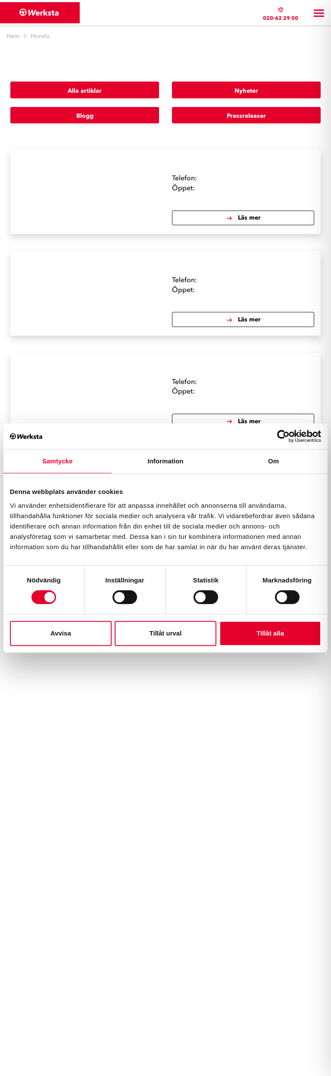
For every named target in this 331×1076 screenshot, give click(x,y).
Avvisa (60, 633)
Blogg (85, 116)
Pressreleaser (246, 116)
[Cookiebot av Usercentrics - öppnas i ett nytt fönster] (283, 436)
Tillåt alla (270, 633)
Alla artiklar (85, 90)
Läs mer (243, 218)
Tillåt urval (166, 633)
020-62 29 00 (280, 18)
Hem (12, 36)
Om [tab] (273, 461)
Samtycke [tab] (57, 461)
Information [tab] (165, 461)
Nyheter (246, 90)
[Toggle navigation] (319, 13)
